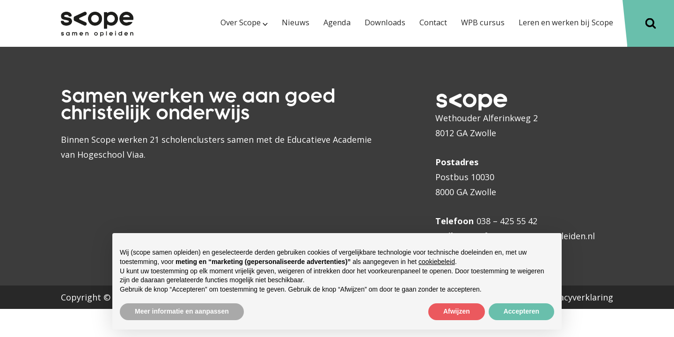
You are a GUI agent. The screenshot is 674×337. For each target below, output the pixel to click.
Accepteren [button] (521, 311)
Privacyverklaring (578, 297)
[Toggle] (650, 23)
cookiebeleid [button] (436, 261)
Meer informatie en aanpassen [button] (182, 311)
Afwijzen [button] (456, 311)
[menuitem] (212, 31)
